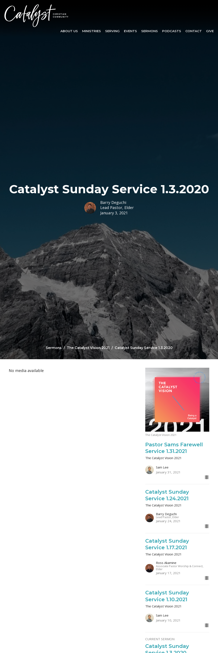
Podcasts (171, 31)
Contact (193, 31)
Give (210, 31)
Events (130, 31)
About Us (69, 31)
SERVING (112, 31)
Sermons (149, 31)
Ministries (91, 31)
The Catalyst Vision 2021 (88, 348)
